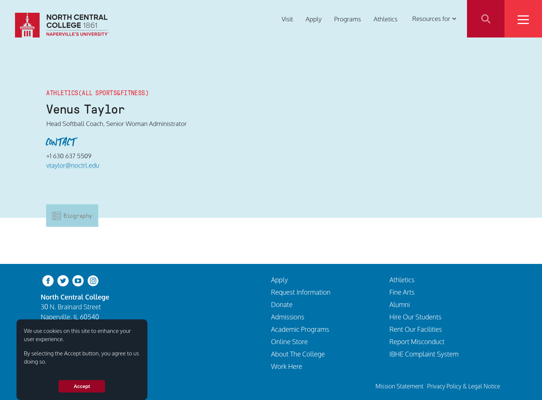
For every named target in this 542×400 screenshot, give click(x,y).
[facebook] (48, 280)
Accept (82, 386)
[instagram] (93, 280)
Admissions (288, 317)
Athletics (386, 18)
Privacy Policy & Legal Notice (463, 386)
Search (485, 18)
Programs (347, 18)
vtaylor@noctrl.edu (72, 165)
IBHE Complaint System (424, 354)
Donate (282, 304)
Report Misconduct (416, 341)
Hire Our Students (415, 317)
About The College (298, 354)
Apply (313, 18)
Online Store (289, 341)
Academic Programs (300, 329)
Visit (287, 18)
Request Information (301, 292)
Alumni (399, 304)
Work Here (286, 366)
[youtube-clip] (78, 280)
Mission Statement (399, 386)
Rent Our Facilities (415, 329)
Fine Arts (401, 292)
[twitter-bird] (63, 280)
